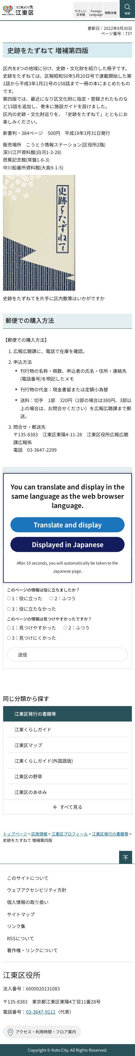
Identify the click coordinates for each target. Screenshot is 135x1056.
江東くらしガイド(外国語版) (43, 760)
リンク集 (16, 926)
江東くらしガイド (32, 729)
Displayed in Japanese (67, 544)
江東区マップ (28, 745)
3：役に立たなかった (34, 608)
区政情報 (39, 834)
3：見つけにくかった (34, 637)
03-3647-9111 (41, 1011)
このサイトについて (28, 877)
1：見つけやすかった (34, 627)
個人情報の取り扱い (28, 901)
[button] (95, 10)
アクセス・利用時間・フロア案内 (46, 1032)
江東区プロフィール (69, 834)
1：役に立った (27, 598)
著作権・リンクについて (32, 950)
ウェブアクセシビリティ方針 (36, 889)
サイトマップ (21, 914)
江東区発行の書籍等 (35, 713)
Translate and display (68, 524)
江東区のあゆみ (30, 792)
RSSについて (20, 938)
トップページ (15, 834)
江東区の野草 (28, 776)
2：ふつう (65, 598)
